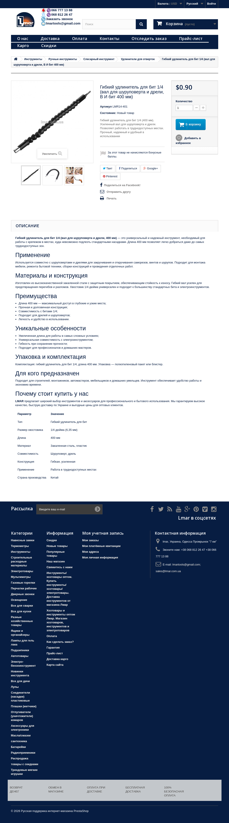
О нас (22, 38)
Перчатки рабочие (24, 588)
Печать (112, 198)
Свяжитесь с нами (60, 567)
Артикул (106, 106)
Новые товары (57, 546)
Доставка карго (57, 659)
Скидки (48, 45)
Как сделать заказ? (60, 641)
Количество (184, 101)
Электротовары (22, 571)
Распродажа (19, 758)
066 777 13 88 (57, 10)
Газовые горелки (23, 582)
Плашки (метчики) (24, 706)
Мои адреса (90, 551)
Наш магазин (56, 561)
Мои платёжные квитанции (101, 546)
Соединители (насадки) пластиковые (20, 696)
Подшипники (20, 650)
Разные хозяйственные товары (22, 621)
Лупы (15, 687)
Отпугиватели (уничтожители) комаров (22, 716)
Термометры (20, 546)
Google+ (150, 168)
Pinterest (110, 176)
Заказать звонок (57, 19)
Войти (211, 3)
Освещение (19, 600)
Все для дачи (20, 681)
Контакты (109, 38)
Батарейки (18, 747)
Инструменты (20, 551)
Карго (23, 45)
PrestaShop (81, 811)
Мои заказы (90, 540)
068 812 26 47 (57, 14)
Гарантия (53, 647)
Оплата (79, 38)
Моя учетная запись (103, 533)
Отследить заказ (149, 38)
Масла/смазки (21, 735)
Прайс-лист (191, 38)
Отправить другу (119, 191)
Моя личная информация (100, 557)
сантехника (19, 741)
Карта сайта (55, 664)
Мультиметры (21, 577)
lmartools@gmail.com (60, 23)
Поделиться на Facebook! (122, 185)
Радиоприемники (23, 752)
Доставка (50, 38)
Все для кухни (21, 611)
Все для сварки (22, 605)
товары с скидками (24, 764)
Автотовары (19, 656)
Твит (107, 168)
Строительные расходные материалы (21, 561)
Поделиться (128, 168)
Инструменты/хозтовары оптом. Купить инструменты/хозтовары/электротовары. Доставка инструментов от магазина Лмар (59, 588)
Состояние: (108, 113)
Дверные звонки (23, 594)
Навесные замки (22, 540)
